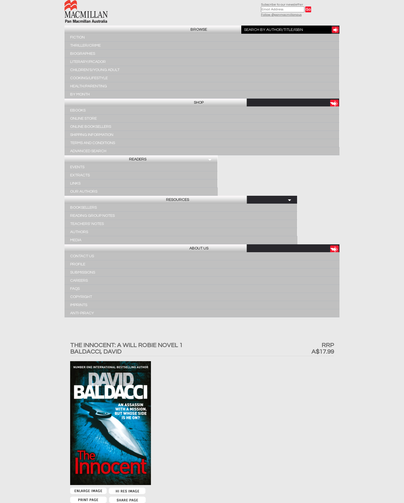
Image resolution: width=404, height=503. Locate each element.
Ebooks (78, 110)
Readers (137, 159)
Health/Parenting (88, 86)
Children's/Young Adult (95, 70)
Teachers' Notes (87, 224)
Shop (199, 102)
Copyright (81, 297)
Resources (177, 200)
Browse (198, 29)
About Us (198, 248)
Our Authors (83, 192)
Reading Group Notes (92, 216)
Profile (77, 264)
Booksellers (83, 208)
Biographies (82, 54)
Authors (79, 232)
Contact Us (82, 256)
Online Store (83, 118)
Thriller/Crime (85, 45)
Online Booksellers (90, 127)
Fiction (77, 37)
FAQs (75, 289)
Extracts (80, 175)
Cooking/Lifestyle (89, 78)
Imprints (78, 305)
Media (75, 240)
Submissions (82, 272)
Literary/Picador (88, 62)
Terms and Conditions (92, 143)
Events (77, 167)
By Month (80, 94)
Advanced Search (88, 151)
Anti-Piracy (82, 313)
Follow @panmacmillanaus (281, 15)
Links (75, 183)
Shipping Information (91, 135)
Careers (79, 281)
